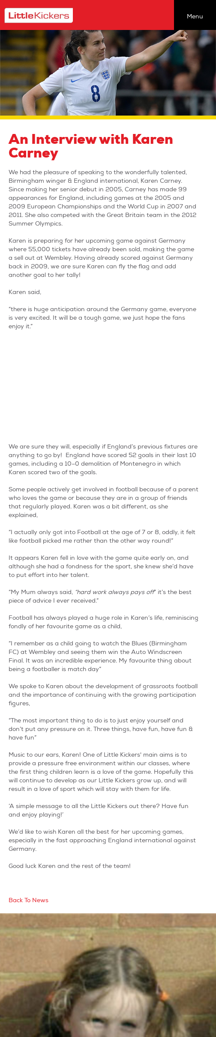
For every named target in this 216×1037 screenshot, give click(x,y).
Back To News (28, 900)
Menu (195, 16)
